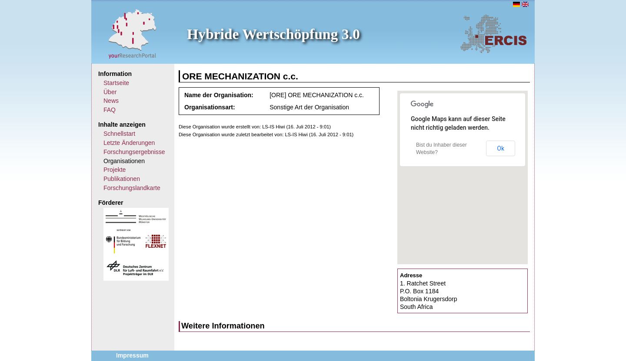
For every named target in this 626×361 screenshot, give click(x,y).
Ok (500, 148)
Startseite (116, 82)
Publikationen (121, 178)
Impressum (132, 355)
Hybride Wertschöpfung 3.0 (273, 34)
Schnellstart (119, 133)
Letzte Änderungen (129, 142)
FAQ (109, 109)
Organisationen (124, 161)
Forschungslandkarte (131, 187)
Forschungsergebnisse (134, 151)
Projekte (114, 169)
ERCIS (493, 33)
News (111, 100)
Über (110, 92)
